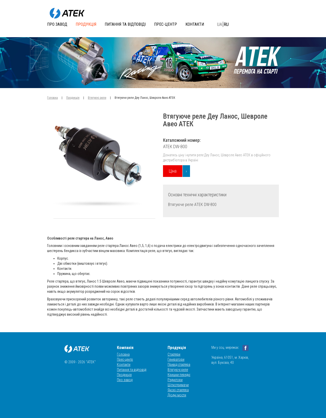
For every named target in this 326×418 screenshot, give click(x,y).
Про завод (57, 24)
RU (226, 24)
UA (219, 24)
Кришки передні (179, 375)
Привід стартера (179, 365)
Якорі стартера (178, 390)
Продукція (86, 24)
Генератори (176, 359)
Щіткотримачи (178, 385)
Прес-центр (165, 24)
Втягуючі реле (97, 98)
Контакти (194, 24)
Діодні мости (177, 395)
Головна (52, 98)
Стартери (174, 354)
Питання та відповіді (125, 24)
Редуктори (175, 380)
